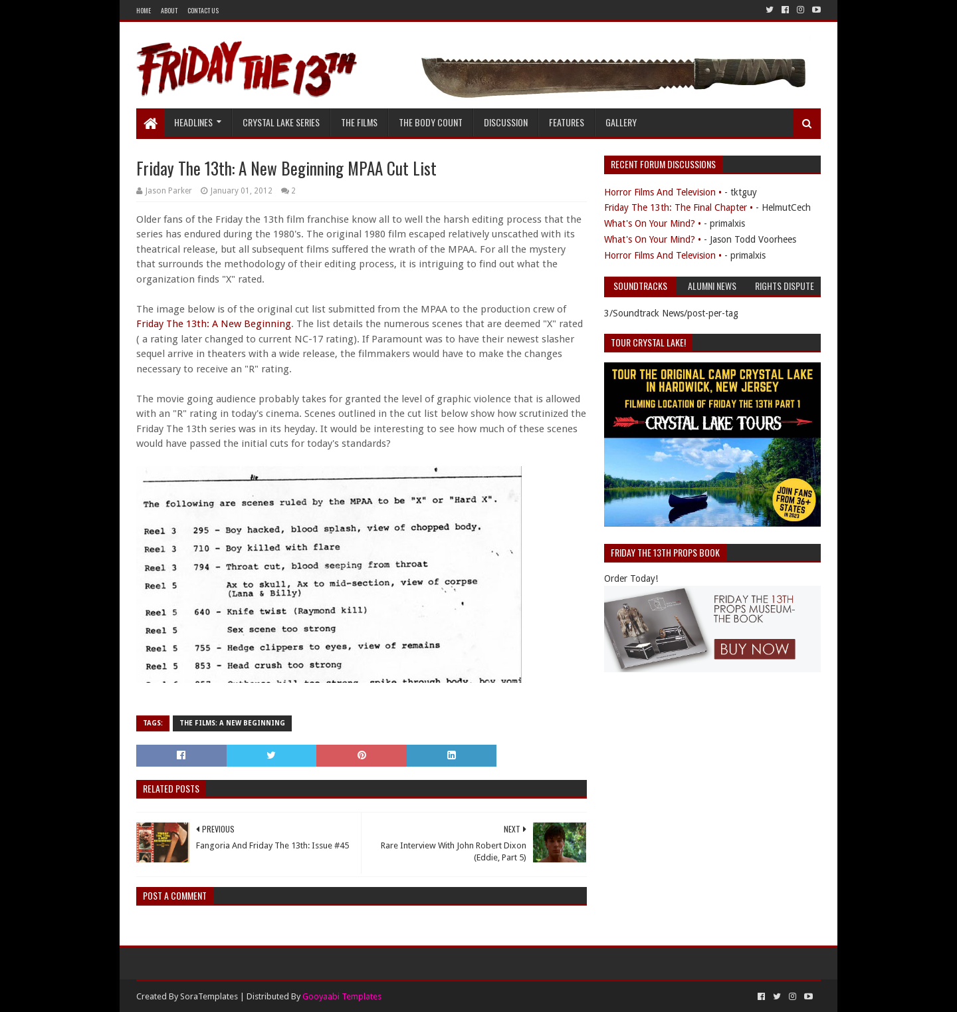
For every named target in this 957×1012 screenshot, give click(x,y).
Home (143, 10)
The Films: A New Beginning (232, 723)
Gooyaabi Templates (341, 996)
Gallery (621, 122)
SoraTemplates (209, 996)
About (169, 10)
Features (566, 122)
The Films (359, 122)
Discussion (506, 122)
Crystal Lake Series (281, 122)
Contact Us (203, 10)
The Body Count (431, 122)
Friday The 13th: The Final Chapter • (678, 207)
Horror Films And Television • (663, 192)
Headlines (193, 122)
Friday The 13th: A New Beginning (213, 324)
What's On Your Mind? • (652, 223)
